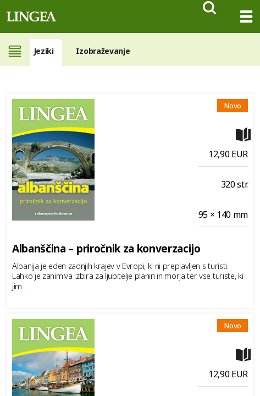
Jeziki (44, 51)
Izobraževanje (103, 51)
